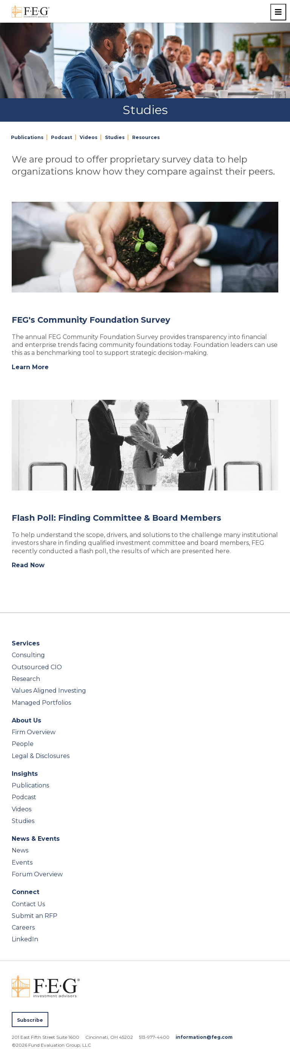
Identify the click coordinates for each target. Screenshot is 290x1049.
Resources (146, 137)
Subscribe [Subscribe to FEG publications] (30, 1020)
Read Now (28, 565)
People (23, 743)
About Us (26, 720)
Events (22, 862)
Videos (88, 137)
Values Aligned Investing (49, 690)
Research (26, 678)
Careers (23, 927)
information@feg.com (204, 1037)
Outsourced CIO (37, 667)
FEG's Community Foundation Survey (91, 320)
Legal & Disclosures (40, 756)
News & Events (36, 838)
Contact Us (28, 904)
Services (26, 643)
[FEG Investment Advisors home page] (30, 11)
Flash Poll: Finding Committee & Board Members (116, 518)
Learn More (30, 367)
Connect (25, 892)
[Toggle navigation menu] (278, 12)
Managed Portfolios (41, 702)
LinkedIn (25, 939)
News (20, 850)
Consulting (28, 655)
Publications (27, 137)
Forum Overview (37, 874)
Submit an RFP (34, 915)
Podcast (61, 137)
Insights (25, 773)
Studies (115, 137)
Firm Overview (34, 732)
